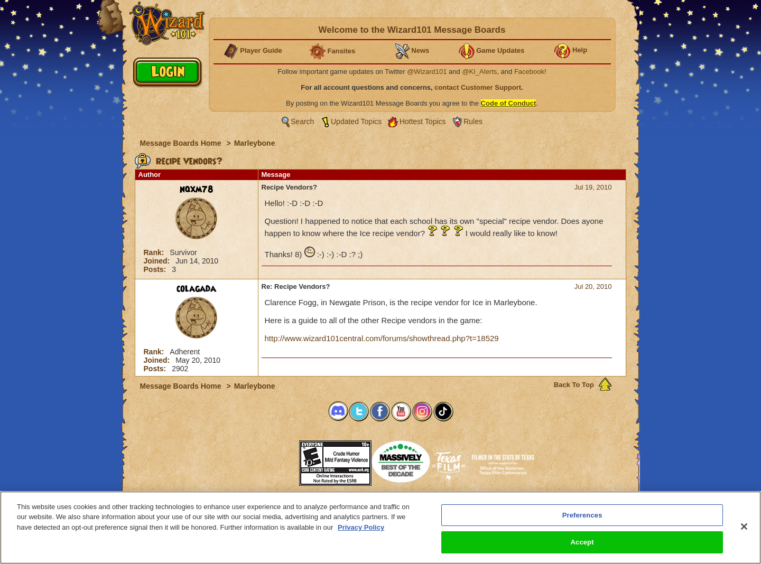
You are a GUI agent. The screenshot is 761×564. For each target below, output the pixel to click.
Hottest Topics (423, 121)
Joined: (158, 261)
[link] (272, 459)
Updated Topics (356, 121)
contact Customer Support (477, 87)
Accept (582, 542)
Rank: (155, 252)
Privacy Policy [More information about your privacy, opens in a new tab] (361, 527)
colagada (196, 289)
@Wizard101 (427, 72)
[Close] (744, 526)
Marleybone (254, 143)
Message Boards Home (182, 143)
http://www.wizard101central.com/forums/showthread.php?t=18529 (382, 338)
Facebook (529, 72)
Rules (472, 121)
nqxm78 (197, 189)
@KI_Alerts (479, 72)
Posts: (156, 269)
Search (302, 121)
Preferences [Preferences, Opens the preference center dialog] (582, 515)
